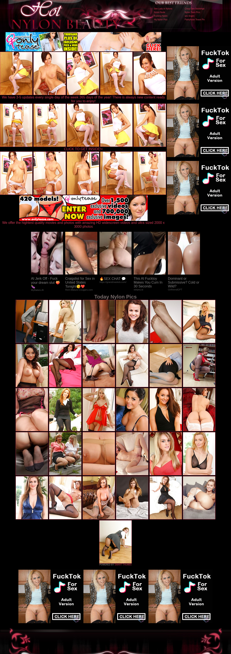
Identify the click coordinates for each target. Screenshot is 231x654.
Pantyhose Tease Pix (195, 19)
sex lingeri (189, 16)
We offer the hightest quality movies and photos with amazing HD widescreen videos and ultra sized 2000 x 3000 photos (83, 223)
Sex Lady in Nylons (163, 8)
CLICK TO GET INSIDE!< (83, 149)
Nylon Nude (159, 12)
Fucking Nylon (160, 16)
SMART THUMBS (123, 564)
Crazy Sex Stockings (194, 8)
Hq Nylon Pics (160, 19)
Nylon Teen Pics (192, 12)
